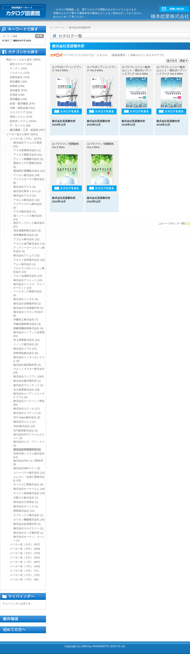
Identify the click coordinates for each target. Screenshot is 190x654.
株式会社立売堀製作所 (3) (28, 307)
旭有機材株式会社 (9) (25, 234)
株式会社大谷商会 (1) (25, 501)
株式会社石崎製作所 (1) (27, 303)
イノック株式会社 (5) (25, 344)
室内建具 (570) (18, 90)
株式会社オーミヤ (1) (25, 506)
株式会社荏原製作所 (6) (27, 449)
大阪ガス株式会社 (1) (25, 497)
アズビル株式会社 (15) (26, 239)
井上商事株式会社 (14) (26, 339)
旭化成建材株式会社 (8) (27, 230)
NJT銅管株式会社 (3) (25, 430)
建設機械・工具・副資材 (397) (27, 129)
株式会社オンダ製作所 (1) (28, 532)
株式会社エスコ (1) (24, 421)
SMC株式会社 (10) (24, 426)
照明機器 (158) (18, 99)
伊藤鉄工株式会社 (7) (25, 319)
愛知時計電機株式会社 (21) (29, 170)
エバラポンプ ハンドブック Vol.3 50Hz (66, 68)
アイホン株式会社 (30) (26, 175)
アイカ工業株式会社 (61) (27, 154)
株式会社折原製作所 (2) (27, 523)
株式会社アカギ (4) (24, 195)
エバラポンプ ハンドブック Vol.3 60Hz (101, 68)
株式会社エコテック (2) (27, 412)
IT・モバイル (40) (20, 125)
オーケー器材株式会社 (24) (29, 493)
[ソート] (177, 61)
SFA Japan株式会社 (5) (26, 417)
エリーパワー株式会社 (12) (29, 472)
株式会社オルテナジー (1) (28, 528)
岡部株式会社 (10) (23, 510)
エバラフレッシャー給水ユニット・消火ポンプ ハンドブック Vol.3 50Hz (136, 70)
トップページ (57, 27)
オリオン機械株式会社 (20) (29, 519)
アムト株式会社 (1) (24, 264)
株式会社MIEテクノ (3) (26, 468)
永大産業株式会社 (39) (26, 389)
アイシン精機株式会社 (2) (28, 159)
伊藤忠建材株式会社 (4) (27, 323)
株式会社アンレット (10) (27, 280)
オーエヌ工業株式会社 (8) (28, 484)
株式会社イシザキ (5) (25, 299)
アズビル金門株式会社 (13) (29, 243)
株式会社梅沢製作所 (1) (27, 380)
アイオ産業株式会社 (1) (27, 150)
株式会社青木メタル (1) (27, 191)
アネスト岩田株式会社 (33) (29, 259)
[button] (174, 8)
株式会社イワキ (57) (25, 348)
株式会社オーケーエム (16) (29, 488)
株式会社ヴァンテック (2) (28, 385)
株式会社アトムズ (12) (26, 255)
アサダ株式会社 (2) (24, 211)
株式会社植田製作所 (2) (27, 364)
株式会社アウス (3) (24, 186)
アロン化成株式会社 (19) (27, 275)
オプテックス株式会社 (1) (28, 515)
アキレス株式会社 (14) (26, 199)
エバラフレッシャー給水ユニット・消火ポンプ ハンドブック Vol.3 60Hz (171, 70)
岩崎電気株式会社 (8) (25, 353)
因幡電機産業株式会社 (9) (28, 328)
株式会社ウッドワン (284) (28, 376)
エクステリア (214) (21, 112)
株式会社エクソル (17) (26, 408)
